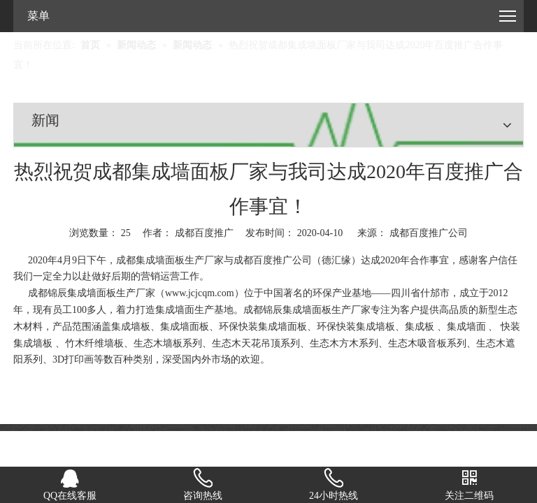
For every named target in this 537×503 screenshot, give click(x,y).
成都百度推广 (263, 260)
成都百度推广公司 (428, 233)
